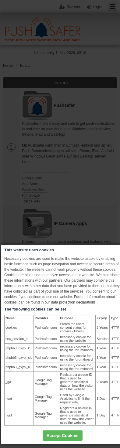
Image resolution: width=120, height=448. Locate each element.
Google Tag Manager (43, 381)
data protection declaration (72, 302)
